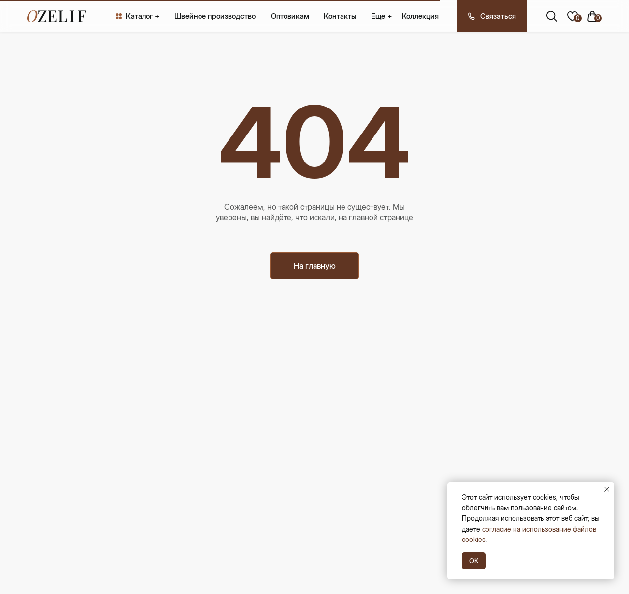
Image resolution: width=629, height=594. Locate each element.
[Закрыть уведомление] (607, 489)
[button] (492, 16)
